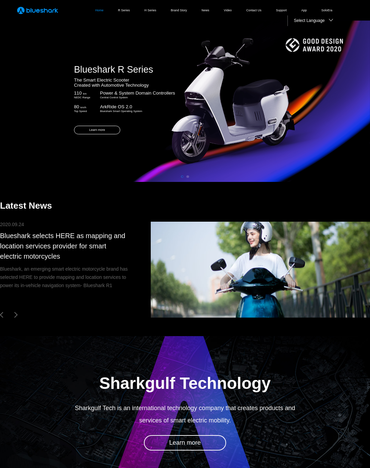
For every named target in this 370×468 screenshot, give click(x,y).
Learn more (185, 442)
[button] (182, 176)
